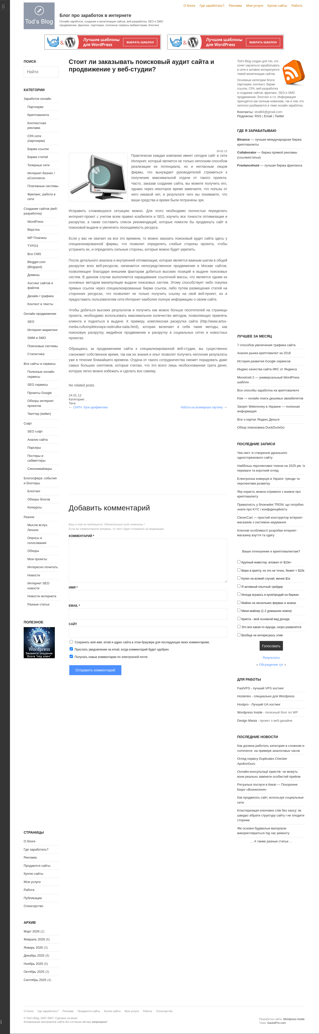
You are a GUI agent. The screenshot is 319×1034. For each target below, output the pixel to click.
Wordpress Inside (249, 712)
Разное (29, 517)
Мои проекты (37, 559)
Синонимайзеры (39, 469)
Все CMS (34, 254)
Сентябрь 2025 (35, 980)
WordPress (35, 221)
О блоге (189, 5)
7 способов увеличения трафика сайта (266, 345)
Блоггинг (33, 491)
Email (74, 605)
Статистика (35, 354)
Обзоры (33, 551)
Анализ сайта (37, 439)
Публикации (33, 898)
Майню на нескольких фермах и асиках (268, 603)
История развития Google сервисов (264, 361)
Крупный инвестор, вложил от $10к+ (266, 562)
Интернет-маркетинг (42, 330)
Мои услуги (254, 5)
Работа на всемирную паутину (202, 407)
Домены (33, 275)
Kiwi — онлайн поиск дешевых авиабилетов (270, 398)
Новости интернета (41, 596)
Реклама (235, 5)
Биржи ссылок (38, 149)
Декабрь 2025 (34, 955)
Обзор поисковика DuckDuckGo (261, 427)
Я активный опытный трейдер (262, 587)
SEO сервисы (37, 384)
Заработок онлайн (37, 99)
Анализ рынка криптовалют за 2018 (264, 353)
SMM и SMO (36, 338)
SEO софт (35, 431)
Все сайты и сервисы (40, 364)
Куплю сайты (277, 5)
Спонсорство (33, 906)
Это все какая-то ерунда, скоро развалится (271, 627)
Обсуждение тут (271, 664)
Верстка (33, 229)
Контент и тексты (40, 304)
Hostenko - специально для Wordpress (266, 696)
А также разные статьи (271, 841)
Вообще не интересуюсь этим (262, 635)
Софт (28, 423)
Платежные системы (42, 186)
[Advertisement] (148, 112)
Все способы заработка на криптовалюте (268, 390)
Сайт (73, 624)
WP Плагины (37, 238)
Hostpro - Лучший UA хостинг (259, 704)
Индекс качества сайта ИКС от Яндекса (267, 369)
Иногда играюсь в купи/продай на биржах (270, 595)
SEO (30, 322)
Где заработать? (212, 5)
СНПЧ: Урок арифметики (90, 407)
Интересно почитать (42, 567)
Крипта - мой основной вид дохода (265, 619)
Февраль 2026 (34, 939)
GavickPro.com (276, 1022)
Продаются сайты (37, 866)
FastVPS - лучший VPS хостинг (260, 688)
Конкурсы (34, 507)
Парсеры (34, 447)
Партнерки (35, 107)
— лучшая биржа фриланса (269, 165)
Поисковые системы (42, 346)
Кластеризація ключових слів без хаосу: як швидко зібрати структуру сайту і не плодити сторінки (270, 815)
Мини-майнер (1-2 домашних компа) (266, 611)
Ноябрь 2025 (33, 964)
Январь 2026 (33, 947)
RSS (258, 116)
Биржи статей (37, 157)
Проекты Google (39, 393)
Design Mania (247, 720)
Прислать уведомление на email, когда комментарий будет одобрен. (119, 649)
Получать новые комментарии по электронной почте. (109, 657)
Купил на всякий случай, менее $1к (265, 578)
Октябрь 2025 (34, 972)
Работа (297, 5)
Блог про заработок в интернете (95, 15)
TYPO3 (32, 246)
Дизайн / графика (40, 296)
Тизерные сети (38, 165)
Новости (33, 575)
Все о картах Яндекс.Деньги (258, 419)
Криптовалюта (38, 115)
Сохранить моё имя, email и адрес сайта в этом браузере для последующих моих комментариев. (142, 642)
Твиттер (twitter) (39, 414)
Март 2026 (32, 931)
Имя (73, 587)
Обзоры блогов (38, 499)
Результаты (271, 657)
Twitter (279, 116)
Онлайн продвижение (40, 314)
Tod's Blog (39, 15)
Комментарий (81, 536)
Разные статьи (38, 604)
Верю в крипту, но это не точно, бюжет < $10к (272, 570)
